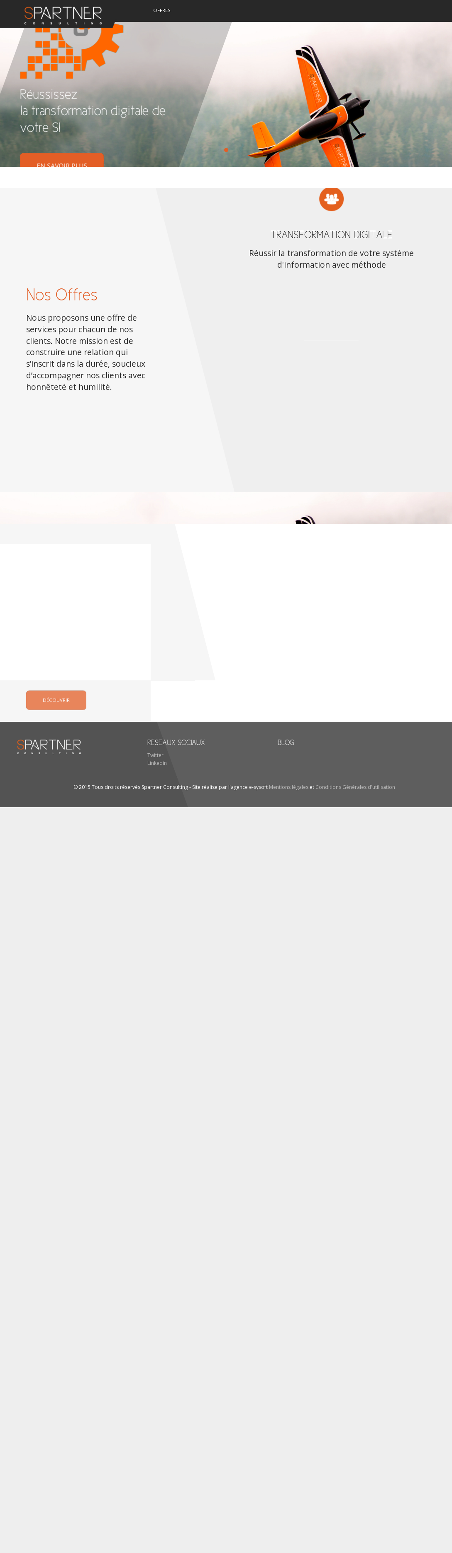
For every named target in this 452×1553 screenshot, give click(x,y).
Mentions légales (288, 787)
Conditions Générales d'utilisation (355, 787)
